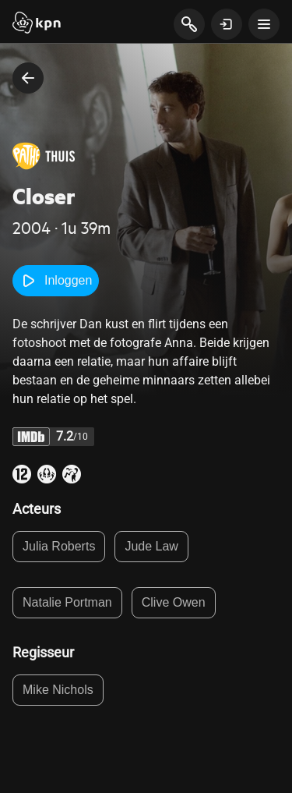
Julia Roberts (59, 546)
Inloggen (55, 280)
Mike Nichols (58, 689)
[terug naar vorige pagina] (28, 78)
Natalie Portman (67, 602)
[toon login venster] (226, 24)
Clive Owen (174, 602)
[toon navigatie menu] (264, 24)
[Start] (36, 24)
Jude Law (151, 546)
